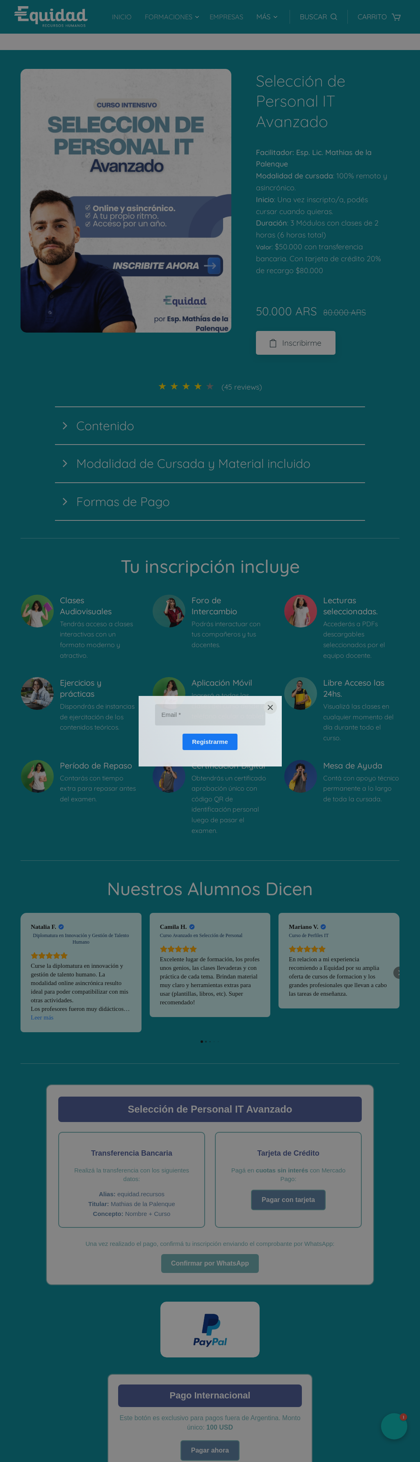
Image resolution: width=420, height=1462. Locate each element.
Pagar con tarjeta (288, 1199)
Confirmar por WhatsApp (210, 1263)
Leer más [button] (42, 1017)
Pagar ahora (210, 1450)
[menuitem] (121, 17)
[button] (318, 17)
